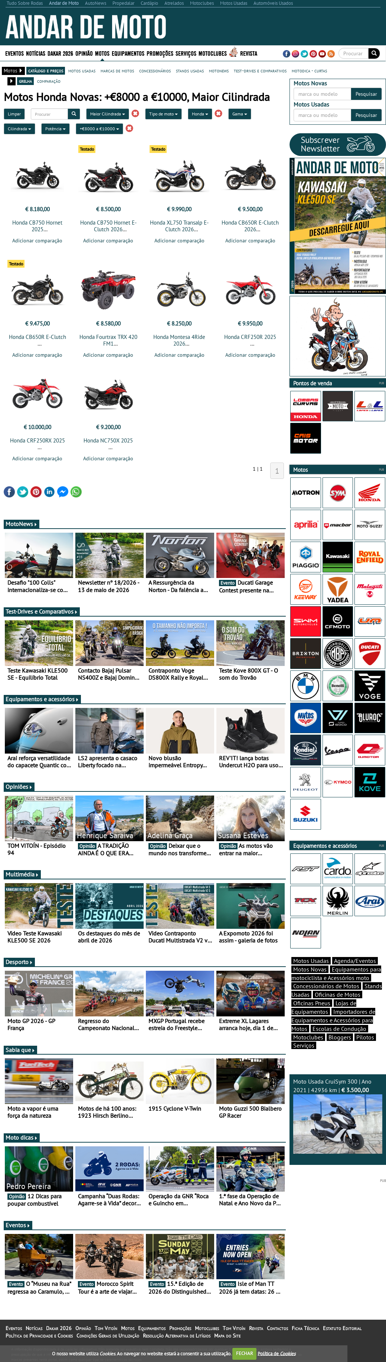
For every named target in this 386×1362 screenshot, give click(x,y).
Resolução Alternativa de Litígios (176, 1338)
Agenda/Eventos (355, 973)
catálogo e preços (45, 70)
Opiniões (19, 789)
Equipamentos (128, 53)
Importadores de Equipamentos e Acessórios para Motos (333, 1033)
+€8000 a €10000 (99, 128)
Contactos (277, 1330)
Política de (276, 1353)
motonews (219, 70)
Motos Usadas (311, 973)
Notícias (35, 53)
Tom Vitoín (106, 1330)
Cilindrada (19, 128)
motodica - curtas (309, 70)
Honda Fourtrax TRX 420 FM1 (108, 342)
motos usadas (81, 70)
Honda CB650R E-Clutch (37, 339)
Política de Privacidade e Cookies (39, 1338)
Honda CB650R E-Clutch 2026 (250, 226)
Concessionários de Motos (326, 999)
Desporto (19, 964)
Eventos (14, 53)
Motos (102, 53)
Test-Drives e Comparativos (42, 613)
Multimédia (22, 876)
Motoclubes (213, 53)
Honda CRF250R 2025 (250, 339)
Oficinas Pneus (311, 1016)
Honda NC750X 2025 (108, 442)
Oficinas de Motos (337, 1007)
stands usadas (190, 70)
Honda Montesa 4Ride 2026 (179, 342)
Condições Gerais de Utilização (107, 1338)
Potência (55, 128)
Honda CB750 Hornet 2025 (37, 226)
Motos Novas (310, 982)
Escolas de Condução (339, 1041)
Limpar (14, 114)
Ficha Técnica (305, 1330)
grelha (25, 81)
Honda (200, 114)
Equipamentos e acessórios (42, 701)
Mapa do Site (227, 1338)
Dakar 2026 (60, 53)
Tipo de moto (163, 114)
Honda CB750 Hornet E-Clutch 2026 (108, 226)
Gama (239, 114)
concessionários (155, 70)
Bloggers (339, 1050)
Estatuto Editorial (342, 1330)
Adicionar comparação (37, 240)
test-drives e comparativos (260, 70)
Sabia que (20, 1052)
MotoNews (21, 526)
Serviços (186, 53)
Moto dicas (22, 1139)
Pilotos (365, 1050)
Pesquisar (366, 94)
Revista (248, 53)
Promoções (160, 53)
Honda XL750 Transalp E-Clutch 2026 (179, 226)
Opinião (84, 53)
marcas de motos (117, 70)
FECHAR (244, 1353)
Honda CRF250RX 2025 (37, 442)
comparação (48, 81)
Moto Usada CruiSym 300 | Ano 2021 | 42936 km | (337, 1129)
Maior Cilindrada (107, 114)
